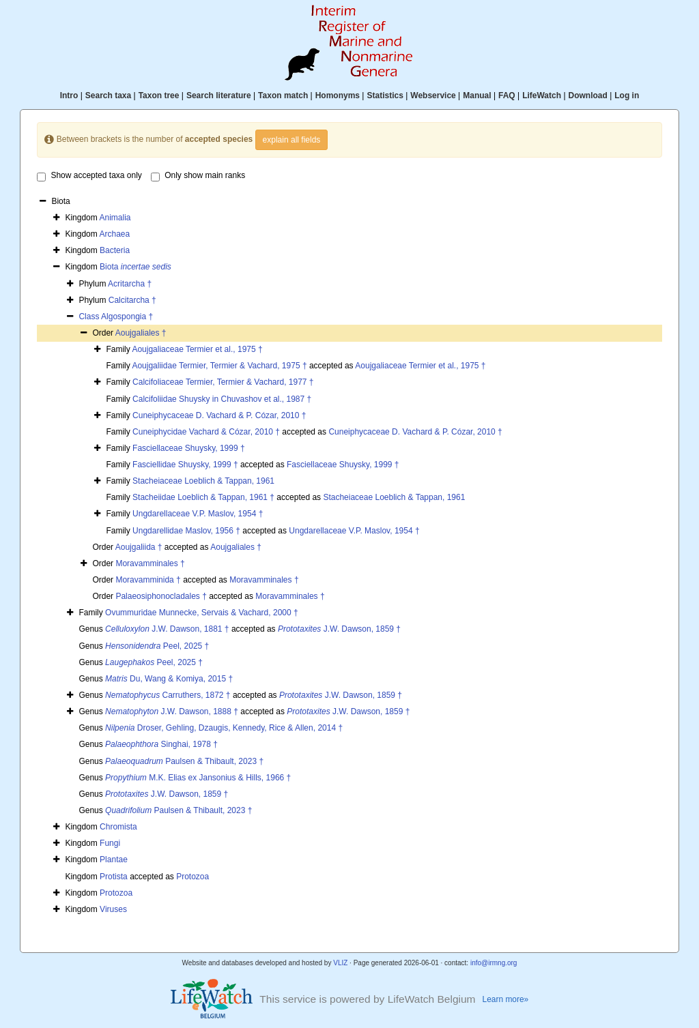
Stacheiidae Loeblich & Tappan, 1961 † (203, 497)
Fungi (110, 843)
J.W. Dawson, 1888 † (171, 711)
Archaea (114, 234)
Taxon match (283, 95)
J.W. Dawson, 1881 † (167, 629)
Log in (626, 95)
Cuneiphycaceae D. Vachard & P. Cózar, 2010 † (219, 415)
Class (90, 316)
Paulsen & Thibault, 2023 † (184, 761)
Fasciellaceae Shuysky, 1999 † (188, 448)
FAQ (506, 95)
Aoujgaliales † (141, 333)
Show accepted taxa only (89, 176)
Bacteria (115, 250)
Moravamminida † (147, 580)
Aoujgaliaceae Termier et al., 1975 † (197, 349)
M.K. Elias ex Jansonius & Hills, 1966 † (198, 777)
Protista (114, 876)
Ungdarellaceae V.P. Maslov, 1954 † (197, 513)
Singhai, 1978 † (161, 744)
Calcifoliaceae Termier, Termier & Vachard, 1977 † (222, 382)
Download (588, 95)
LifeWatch (541, 95)
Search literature (218, 95)
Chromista (118, 827)
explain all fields (292, 140)
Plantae (114, 859)
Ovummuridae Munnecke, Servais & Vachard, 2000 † (201, 612)
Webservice (433, 95)
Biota (135, 266)
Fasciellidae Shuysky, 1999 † (185, 464)
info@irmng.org (493, 963)
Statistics (385, 95)
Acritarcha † (130, 284)
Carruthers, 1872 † (167, 695)
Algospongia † (127, 316)
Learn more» (506, 999)
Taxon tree (159, 95)
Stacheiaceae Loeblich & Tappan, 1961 (203, 481)
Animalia (114, 217)
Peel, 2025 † (157, 646)
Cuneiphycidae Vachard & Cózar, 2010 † (206, 432)
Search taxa (108, 95)
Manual (477, 95)
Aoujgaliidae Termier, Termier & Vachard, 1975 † (219, 365)
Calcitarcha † (132, 300)
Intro (69, 95)
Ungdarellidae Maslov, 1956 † (186, 530)
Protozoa (192, 876)
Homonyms (337, 95)
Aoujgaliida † (138, 547)
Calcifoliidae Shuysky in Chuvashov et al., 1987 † (221, 399)
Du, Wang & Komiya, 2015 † (169, 679)
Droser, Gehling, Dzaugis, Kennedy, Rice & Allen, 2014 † (224, 728)
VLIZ (340, 963)
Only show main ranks (198, 176)
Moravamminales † (149, 563)
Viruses (113, 909)
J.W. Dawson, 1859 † (339, 629)
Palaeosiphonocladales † (160, 596)
